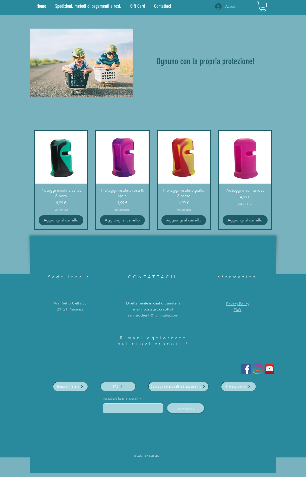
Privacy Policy (237, 303)
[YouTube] (269, 369)
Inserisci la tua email (120, 399)
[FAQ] (118, 386)
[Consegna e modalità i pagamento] (178, 386)
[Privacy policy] (238, 386)
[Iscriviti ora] (185, 408)
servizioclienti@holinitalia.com (153, 315)
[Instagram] (258, 369)
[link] (263, 6)
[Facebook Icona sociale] (246, 369)
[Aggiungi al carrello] (61, 220)
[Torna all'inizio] (70, 386)
